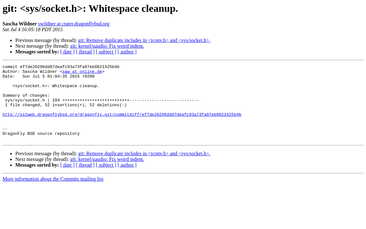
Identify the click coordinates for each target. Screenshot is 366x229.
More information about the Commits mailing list (53, 194)
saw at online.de (82, 73)
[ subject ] (106, 51)
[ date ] (67, 51)
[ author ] (127, 51)
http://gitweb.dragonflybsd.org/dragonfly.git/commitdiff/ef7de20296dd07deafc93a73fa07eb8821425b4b (122, 125)
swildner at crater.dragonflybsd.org (73, 23)
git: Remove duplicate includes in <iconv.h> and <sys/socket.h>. (144, 40)
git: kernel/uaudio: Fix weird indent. (107, 46)
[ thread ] (85, 51)
